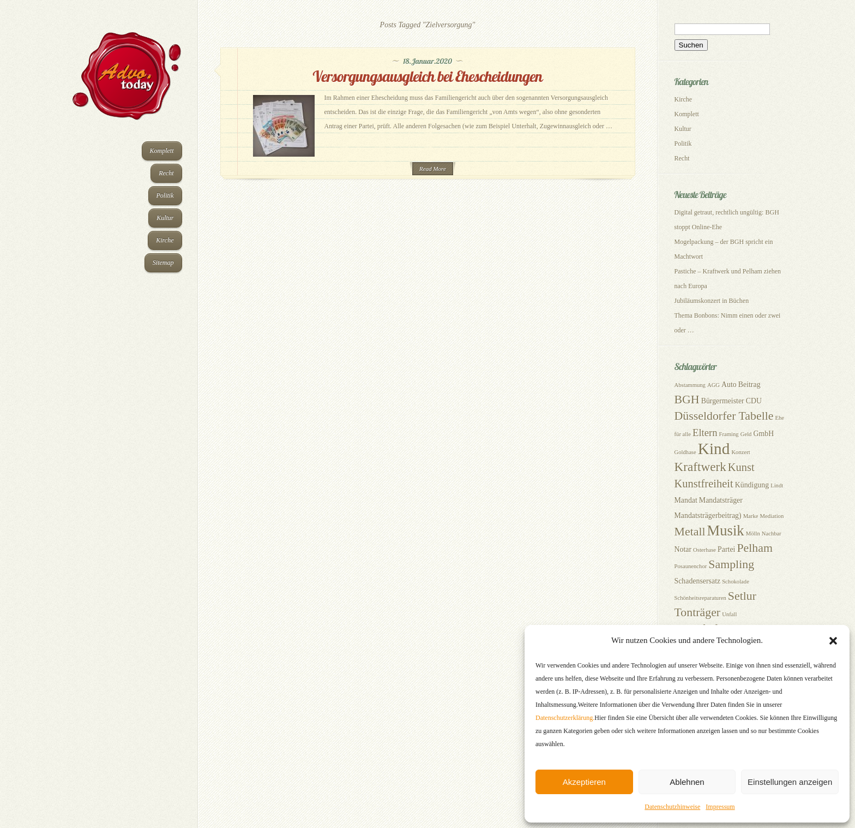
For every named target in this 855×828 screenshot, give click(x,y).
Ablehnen (687, 782)
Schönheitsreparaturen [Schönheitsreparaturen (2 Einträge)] (700, 598)
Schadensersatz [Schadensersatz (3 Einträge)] (698, 581)
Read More (432, 168)
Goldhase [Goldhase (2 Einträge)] (685, 452)
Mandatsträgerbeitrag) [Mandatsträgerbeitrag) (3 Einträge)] (708, 515)
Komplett (162, 150)
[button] (833, 640)
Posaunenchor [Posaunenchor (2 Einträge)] (691, 566)
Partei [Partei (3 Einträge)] (726, 549)
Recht (166, 173)
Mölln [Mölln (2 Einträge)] (753, 534)
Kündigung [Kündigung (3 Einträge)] (752, 485)
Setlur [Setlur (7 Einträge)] (742, 596)
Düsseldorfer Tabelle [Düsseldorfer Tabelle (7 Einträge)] (724, 415)
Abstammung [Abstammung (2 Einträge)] (690, 385)
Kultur (164, 218)
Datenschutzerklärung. (564, 718)
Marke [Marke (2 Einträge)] (750, 516)
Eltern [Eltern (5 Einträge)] (705, 432)
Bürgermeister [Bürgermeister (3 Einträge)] (722, 401)
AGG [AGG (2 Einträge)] (713, 385)
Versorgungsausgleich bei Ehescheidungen (427, 76)
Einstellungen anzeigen (790, 782)
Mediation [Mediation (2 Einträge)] (772, 516)
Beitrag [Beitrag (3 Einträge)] (749, 384)
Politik (165, 195)
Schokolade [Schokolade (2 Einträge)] (735, 582)
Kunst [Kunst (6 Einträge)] (741, 467)
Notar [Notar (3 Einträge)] (683, 549)
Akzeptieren (584, 782)
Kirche (164, 240)
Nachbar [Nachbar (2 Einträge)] (771, 534)
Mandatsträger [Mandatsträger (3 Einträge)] (721, 500)
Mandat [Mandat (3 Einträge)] (686, 500)
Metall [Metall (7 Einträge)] (690, 531)
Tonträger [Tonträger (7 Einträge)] (698, 612)
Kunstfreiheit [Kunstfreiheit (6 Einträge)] (704, 484)
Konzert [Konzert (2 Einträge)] (740, 452)
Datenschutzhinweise (672, 807)
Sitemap (163, 262)
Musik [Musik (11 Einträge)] (725, 530)
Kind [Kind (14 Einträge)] (714, 448)
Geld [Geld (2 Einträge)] (746, 434)
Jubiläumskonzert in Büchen (712, 301)
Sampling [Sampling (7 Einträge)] (731, 564)
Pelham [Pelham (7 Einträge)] (755, 548)
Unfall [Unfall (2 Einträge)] (729, 614)
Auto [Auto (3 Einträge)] (729, 384)
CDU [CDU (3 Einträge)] (754, 401)
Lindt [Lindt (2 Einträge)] (776, 485)
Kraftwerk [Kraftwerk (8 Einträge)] (700, 467)
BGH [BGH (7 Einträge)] (687, 399)
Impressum (720, 807)
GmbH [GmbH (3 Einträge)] (763, 434)
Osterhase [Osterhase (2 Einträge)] (704, 550)
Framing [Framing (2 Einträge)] (729, 434)
